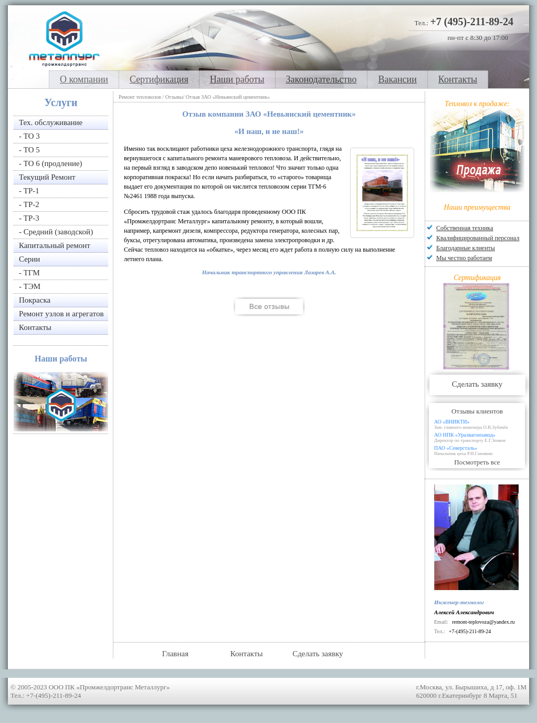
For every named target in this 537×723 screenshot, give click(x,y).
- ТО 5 (29, 150)
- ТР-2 (29, 204)
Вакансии (397, 79)
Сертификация (159, 79)
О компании (84, 79)
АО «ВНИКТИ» (481, 424)
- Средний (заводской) (56, 232)
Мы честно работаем (464, 258)
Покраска (34, 300)
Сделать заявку (477, 384)
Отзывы (174, 97)
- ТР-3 (29, 218)
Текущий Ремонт (47, 177)
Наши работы (237, 79)
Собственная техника (464, 228)
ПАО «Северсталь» (481, 450)
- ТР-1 (29, 191)
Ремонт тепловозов (140, 97)
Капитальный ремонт (54, 245)
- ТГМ (29, 272)
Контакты (457, 79)
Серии (29, 259)
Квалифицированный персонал (477, 238)
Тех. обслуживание (50, 122)
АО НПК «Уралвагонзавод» (481, 437)
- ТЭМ (29, 286)
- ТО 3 (29, 136)
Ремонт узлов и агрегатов (61, 313)
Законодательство (321, 79)
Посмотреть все (477, 462)
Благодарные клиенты (465, 248)
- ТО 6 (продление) (50, 163)
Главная (175, 653)
